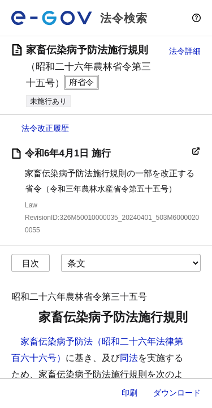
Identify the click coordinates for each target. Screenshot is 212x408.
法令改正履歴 (45, 128)
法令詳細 (185, 51)
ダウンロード (177, 392)
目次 (30, 263)
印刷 (129, 392)
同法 (129, 358)
